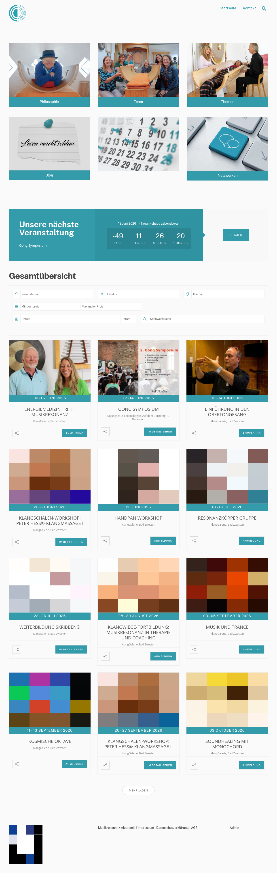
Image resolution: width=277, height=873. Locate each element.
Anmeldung (74, 433)
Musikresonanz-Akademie (116, 828)
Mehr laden (138, 790)
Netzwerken (228, 175)
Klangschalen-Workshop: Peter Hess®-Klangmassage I (49, 520)
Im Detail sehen (160, 431)
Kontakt (249, 8)
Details (235, 235)
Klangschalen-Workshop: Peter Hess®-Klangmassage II (138, 744)
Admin (234, 828)
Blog (49, 175)
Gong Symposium (138, 409)
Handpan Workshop (139, 518)
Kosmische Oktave (49, 741)
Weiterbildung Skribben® (49, 627)
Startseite (228, 8)
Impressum (146, 828)
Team (138, 102)
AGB (194, 828)
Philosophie (49, 102)
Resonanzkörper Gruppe (227, 518)
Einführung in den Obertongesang (227, 411)
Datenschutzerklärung (172, 828)
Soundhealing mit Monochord (227, 744)
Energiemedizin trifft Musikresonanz (49, 411)
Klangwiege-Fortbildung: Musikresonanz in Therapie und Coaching (138, 632)
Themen (228, 102)
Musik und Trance (227, 627)
